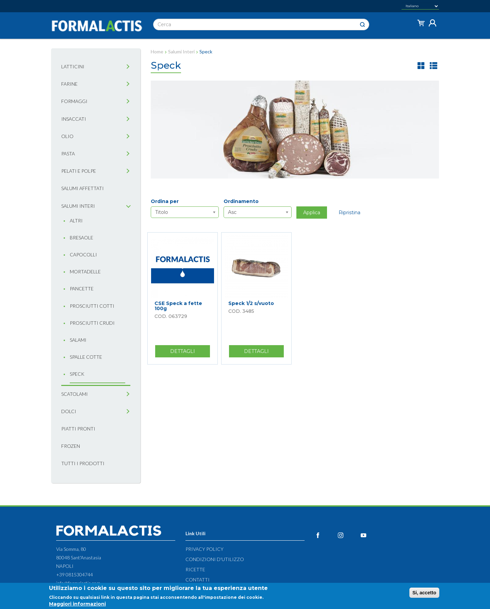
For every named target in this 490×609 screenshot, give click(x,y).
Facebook (325, 535)
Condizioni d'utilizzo (214, 559)
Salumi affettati (82, 188)
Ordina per (165, 201)
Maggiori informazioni (77, 604)
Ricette (195, 569)
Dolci (68, 411)
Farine (69, 84)
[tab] (128, 67)
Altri (76, 220)
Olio (67, 136)
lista (433, 65)
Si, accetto (424, 592)
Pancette (82, 288)
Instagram (348, 535)
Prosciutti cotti (92, 306)
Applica (311, 212)
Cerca (362, 25)
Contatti (197, 579)
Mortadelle (85, 271)
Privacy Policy (204, 549)
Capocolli (83, 254)
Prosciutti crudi (92, 323)
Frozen (70, 446)
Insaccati (73, 119)
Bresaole (81, 237)
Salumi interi (78, 206)
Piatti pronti (78, 429)
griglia (421, 65)
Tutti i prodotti (82, 463)
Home (157, 51)
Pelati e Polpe (78, 171)
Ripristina (349, 212)
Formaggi (74, 101)
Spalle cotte (86, 357)
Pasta (68, 153)
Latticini (72, 66)
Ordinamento (241, 201)
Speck (77, 374)
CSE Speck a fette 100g (178, 305)
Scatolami (74, 394)
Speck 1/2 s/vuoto (251, 303)
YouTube (371, 535)
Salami (78, 340)
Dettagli (190, 352)
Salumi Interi (181, 51)
